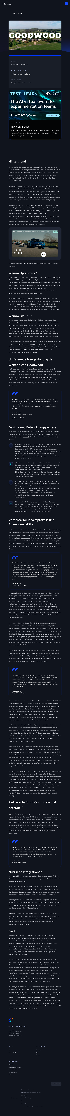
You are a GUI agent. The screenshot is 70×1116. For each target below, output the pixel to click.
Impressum (24, 1103)
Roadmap (11, 1055)
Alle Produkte (12, 1050)
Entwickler (39, 1055)
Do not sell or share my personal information (32, 1106)
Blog (37, 1052)
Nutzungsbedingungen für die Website (31, 1092)
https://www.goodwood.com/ (20, 83)
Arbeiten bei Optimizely (15, 1067)
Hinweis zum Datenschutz (27, 1090)
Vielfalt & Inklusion (13, 1069)
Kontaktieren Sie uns (14, 1033)
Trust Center (24, 1095)
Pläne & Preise (12, 1052)
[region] (35, 35)
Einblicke (38, 1050)
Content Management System (20, 74)
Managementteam (13, 1072)
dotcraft (26, 437)
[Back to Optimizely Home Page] (7, 4)
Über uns (11, 1064)
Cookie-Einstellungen (26, 1098)
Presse (10, 1074)
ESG (22, 1100)
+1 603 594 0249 (17, 1035)
